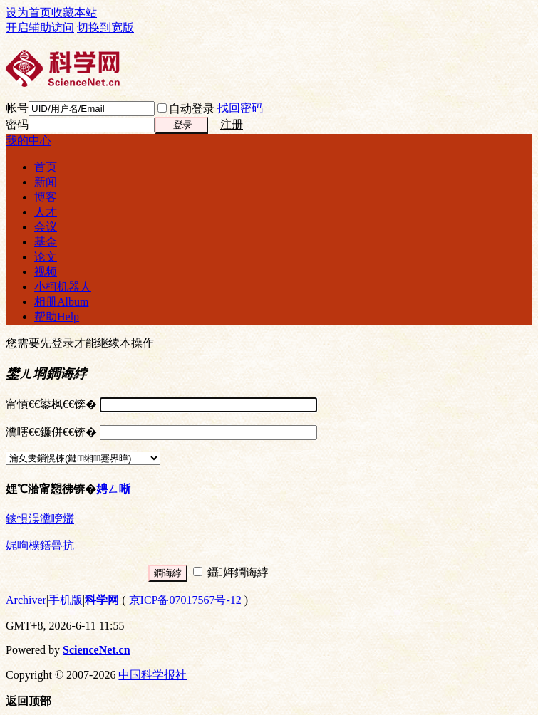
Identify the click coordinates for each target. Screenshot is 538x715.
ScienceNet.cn (96, 650)
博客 (45, 197)
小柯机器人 (62, 287)
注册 (231, 124)
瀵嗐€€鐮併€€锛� (51, 432)
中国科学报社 (152, 675)
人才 (45, 212)
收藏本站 (74, 12)
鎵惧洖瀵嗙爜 (40, 519)
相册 (61, 302)
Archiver (26, 600)
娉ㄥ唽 (113, 489)
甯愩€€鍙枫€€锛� (51, 404)
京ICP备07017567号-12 (185, 600)
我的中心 (28, 141)
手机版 (65, 600)
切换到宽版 (105, 27)
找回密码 (240, 108)
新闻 (45, 182)
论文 (45, 257)
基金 (45, 242)
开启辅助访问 (40, 27)
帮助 (56, 316)
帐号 (17, 108)
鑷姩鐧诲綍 (231, 572)
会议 (45, 227)
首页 (45, 167)
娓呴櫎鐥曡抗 (40, 545)
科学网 (102, 600)
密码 (17, 124)
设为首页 (28, 12)
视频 (45, 272)
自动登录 (185, 109)
